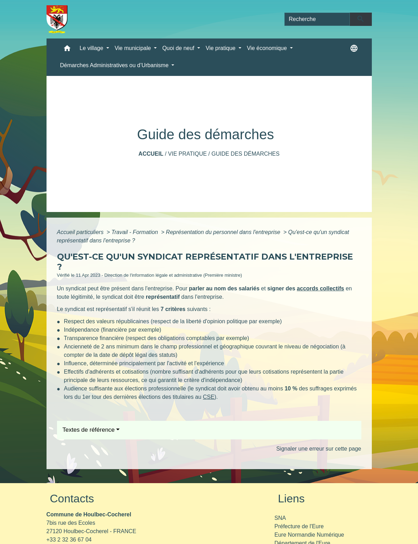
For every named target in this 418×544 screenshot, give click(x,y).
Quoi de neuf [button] (179, 48)
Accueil (151, 154)
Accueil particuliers (81, 232)
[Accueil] (57, 19)
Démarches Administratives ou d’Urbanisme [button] (115, 65)
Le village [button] (92, 48)
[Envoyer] (361, 19)
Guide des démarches (245, 154)
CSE (208, 397)
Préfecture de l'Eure (299, 526)
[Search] (317, 19)
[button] (67, 49)
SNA (280, 518)
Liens (291, 498)
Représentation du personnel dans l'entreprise (224, 232)
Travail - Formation (136, 232)
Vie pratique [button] (221, 48)
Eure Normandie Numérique (309, 535)
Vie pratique (187, 154)
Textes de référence (89, 429)
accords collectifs (320, 288)
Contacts (72, 498)
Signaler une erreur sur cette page (318, 449)
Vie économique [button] (268, 48)
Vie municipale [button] (134, 48)
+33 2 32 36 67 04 (69, 540)
